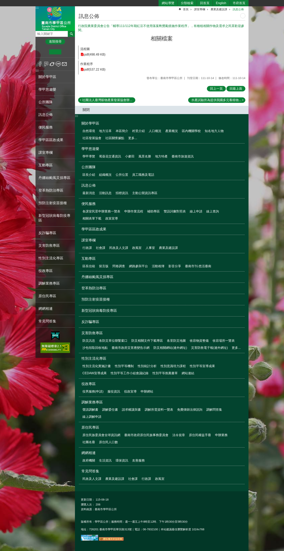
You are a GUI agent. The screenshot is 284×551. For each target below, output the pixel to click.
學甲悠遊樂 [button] (47, 89)
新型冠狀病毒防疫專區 (54, 218)
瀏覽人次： (88, 504)
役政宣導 (130, 391)
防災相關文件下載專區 (147, 340)
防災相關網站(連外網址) (170, 347)
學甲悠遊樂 (90, 149)
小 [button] (43, 51)
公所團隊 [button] (45, 102)
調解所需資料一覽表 (159, 409)
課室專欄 (199, 9)
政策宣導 (111, 218)
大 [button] (67, 51)
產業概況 (171, 131)
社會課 (100, 247)
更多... (132, 138)
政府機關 (88, 460)
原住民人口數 (108, 442)
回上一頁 (216, 88)
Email (64, 64)
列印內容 (242, 15)
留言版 (103, 266)
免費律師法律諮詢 (189, 409)
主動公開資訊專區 (144, 193)
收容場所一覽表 (224, 340)
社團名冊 (88, 442)
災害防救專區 (92, 333)
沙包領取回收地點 (95, 347)
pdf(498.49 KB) (95, 54)
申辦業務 (221, 435)
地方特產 (161, 156)
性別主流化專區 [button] (50, 258)
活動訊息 (105, 193)
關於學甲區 (90, 123)
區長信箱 (88, 266)
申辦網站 (147, 391)
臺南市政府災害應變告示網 (130, 347)
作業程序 (86, 64)
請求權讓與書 (131, 409)
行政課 (87, 247)
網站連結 (188, 373)
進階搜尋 (55, 41)
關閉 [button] (86, 110)
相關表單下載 (91, 218)
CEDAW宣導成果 (94, 373)
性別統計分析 (147, 366)
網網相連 (88, 453)
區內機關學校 (191, 131)
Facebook (40, 64)
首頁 (186, 9)
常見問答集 (90, 471)
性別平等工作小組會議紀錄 (130, 373)
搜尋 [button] (71, 34)
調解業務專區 (92, 402)
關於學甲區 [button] (47, 77)
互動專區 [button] (45, 165)
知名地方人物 (214, 131)
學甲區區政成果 (50, 140)
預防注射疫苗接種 (52, 203)
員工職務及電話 (143, 174)
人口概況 (155, 131)
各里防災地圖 (176, 340)
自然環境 (88, 131)
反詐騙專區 (47, 233)
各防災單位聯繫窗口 (113, 340)
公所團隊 (88, 167)
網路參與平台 (138, 266)
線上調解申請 (91, 416)
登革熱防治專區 (50, 190)
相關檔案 (162, 38)
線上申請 (196, 211)
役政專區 (88, 384)
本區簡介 (122, 131)
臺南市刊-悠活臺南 (198, 266)
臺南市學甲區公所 (55, 18)
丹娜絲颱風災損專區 (54, 178)
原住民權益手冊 (200, 435)
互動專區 (88, 259)
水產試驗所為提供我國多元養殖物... (216, 100)
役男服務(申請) (93, 391)
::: (37, 7)
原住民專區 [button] (47, 296)
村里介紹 (138, 131)
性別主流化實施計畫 (96, 366)
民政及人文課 (118, 247)
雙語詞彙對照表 (175, 211)
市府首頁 (239, 3)
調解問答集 (214, 409)
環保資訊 (122, 460)
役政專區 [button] (45, 271)
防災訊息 (88, 340)
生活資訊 (105, 460)
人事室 (150, 247)
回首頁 (204, 3)
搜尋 (39, 32)
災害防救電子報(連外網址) (209, 347)
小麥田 (130, 156)
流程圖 (85, 49)
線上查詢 (212, 211)
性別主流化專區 (93, 358)
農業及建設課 (219, 9)
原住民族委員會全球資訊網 (101, 435)
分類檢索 (187, 3)
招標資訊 (122, 193)
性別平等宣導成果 (202, 366)
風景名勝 (144, 156)
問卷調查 (118, 266)
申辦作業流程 (133, 211)
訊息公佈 (238, 9)
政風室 (137, 247)
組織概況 (105, 174)
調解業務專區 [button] (49, 283)
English (221, 3)
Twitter (52, 64)
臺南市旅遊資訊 (183, 156)
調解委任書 (110, 409)
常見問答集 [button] (47, 321)
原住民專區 (90, 427)
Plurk (46, 64)
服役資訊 (113, 391)
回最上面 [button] (236, 88)
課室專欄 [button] (45, 153)
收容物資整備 (199, 340)
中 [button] (55, 51)
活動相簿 (158, 266)
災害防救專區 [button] (49, 246)
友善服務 (138, 460)
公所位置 (122, 174)
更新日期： (88, 499)
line (58, 64)
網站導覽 (168, 3)
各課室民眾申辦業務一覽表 (101, 211)
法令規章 (178, 435)
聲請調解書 (90, 409)
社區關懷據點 (114, 138)
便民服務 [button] (45, 127)
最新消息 (88, 193)
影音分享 (174, 266)
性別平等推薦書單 (165, 373)
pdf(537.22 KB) (95, 69)
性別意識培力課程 (173, 366)
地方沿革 (105, 131)
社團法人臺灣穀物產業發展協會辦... (107, 100)
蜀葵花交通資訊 (110, 156)
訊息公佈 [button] (45, 115)
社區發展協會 (91, 138)
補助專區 (153, 211)
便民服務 (88, 204)
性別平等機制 (124, 366)
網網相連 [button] (45, 309)
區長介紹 (88, 174)
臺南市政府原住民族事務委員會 (146, 435)
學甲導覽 (88, 156)
